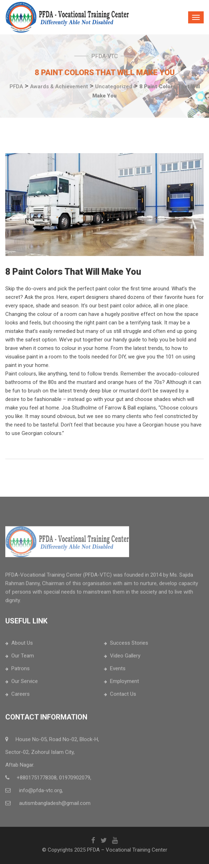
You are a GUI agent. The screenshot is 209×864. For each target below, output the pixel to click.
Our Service (24, 683)
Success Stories (129, 645)
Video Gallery (125, 658)
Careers (20, 696)
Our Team (22, 658)
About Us (22, 645)
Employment (124, 683)
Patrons (20, 671)
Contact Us (123, 696)
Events (118, 671)
